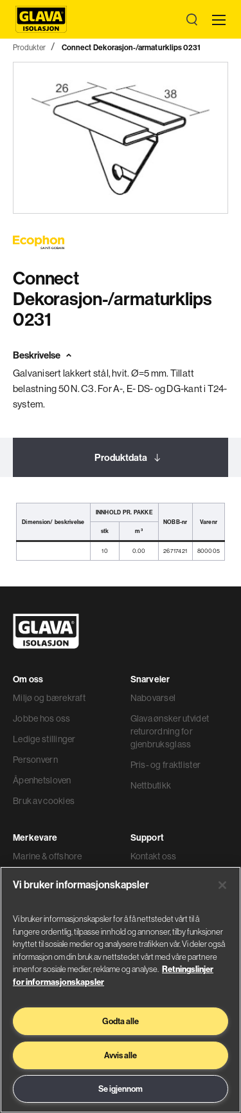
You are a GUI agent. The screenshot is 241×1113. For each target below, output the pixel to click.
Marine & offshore (47, 856)
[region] (120, 989)
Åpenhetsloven (42, 780)
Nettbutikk (151, 785)
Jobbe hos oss (42, 718)
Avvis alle (120, 1055)
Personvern (35, 759)
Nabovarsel (153, 698)
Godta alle (120, 1021)
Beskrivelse (36, 355)
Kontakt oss (153, 856)
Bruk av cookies (44, 801)
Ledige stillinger (44, 739)
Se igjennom (120, 1088)
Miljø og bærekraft (49, 698)
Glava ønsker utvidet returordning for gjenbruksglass (170, 731)
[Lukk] (222, 885)
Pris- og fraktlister (165, 765)
